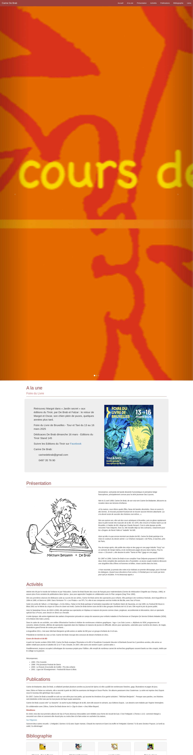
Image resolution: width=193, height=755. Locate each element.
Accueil (120, 3)
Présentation (142, 3)
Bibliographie (178, 3)
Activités (153, 3)
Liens (189, 3)
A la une (130, 3)
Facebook (75, 443)
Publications (165, 3)
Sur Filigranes (31, 720)
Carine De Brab (9, 3)
